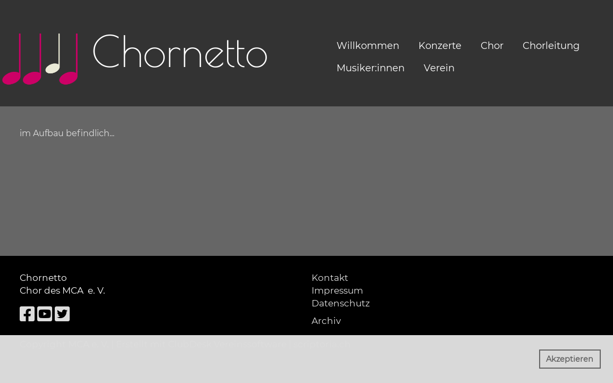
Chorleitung (551, 46)
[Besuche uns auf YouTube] (44, 314)
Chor (492, 46)
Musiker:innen (371, 68)
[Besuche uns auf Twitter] (62, 314)
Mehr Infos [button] (243, 369)
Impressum (337, 290)
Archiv (326, 320)
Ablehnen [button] (509, 359)
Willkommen (368, 46)
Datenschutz (341, 303)
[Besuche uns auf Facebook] (27, 314)
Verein (439, 68)
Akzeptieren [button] (569, 359)
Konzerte (439, 46)
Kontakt (330, 277)
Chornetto (179, 51)
